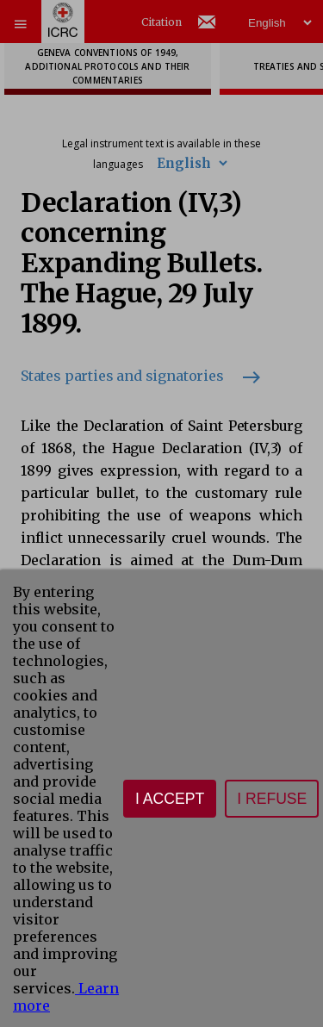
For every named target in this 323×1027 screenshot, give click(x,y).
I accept (169, 798)
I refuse (272, 798)
